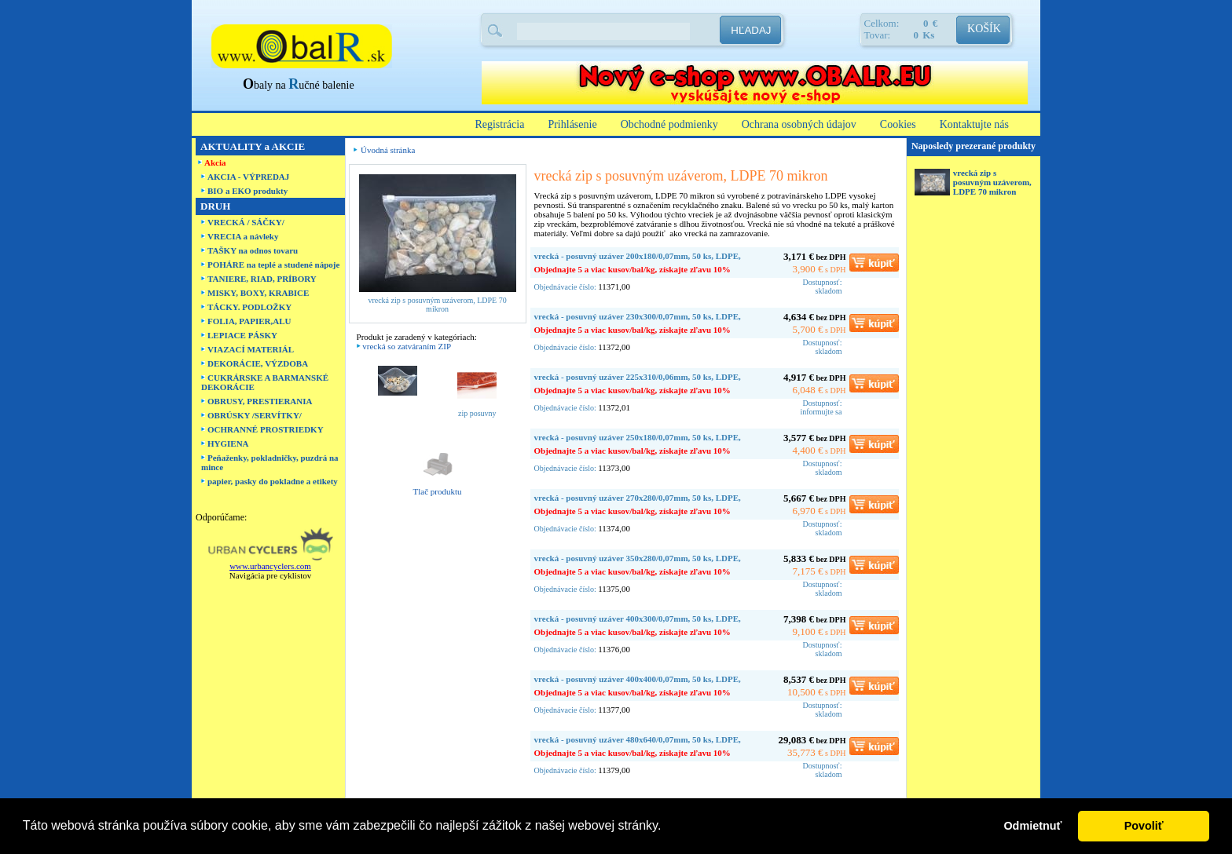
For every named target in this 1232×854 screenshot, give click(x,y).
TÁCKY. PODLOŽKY (249, 307)
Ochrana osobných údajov (799, 124)
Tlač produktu (437, 491)
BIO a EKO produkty (247, 190)
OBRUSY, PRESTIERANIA (259, 401)
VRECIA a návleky (242, 236)
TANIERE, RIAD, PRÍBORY (262, 278)
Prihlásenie (572, 124)
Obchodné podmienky (669, 124)
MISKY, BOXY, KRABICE (258, 292)
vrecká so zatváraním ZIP (406, 346)
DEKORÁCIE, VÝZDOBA (257, 363)
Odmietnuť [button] (1032, 825)
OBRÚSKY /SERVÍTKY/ (254, 415)
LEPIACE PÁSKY (242, 335)
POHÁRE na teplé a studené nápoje (273, 264)
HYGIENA (228, 443)
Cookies (898, 124)
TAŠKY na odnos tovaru (252, 250)
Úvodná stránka (388, 150)
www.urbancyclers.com (270, 566)
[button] (667, 827)
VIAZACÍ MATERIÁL (250, 349)
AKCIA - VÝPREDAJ (248, 176)
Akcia (215, 162)
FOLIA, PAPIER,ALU (249, 321)
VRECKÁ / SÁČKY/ (245, 222)
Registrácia (499, 124)
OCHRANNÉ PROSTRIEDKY (265, 429)
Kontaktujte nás (974, 124)
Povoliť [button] (1144, 825)
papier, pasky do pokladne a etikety (272, 481)
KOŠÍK (984, 29)
